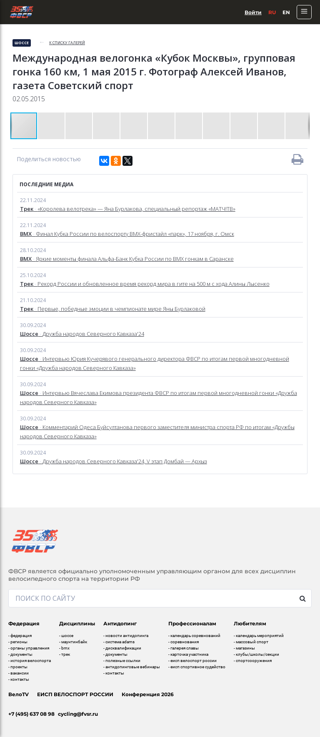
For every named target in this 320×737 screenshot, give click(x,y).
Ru (272, 12)
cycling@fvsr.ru (78, 714)
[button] (51, 126)
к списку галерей (67, 42)
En (286, 12)
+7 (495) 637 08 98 (31, 714)
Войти (253, 12)
